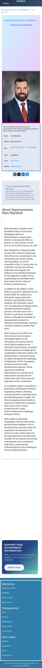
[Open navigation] (6, 3)
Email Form (15, 161)
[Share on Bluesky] (27, 174)
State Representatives (9, 10)
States (4, 651)
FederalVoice (6, 655)
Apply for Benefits (8, 588)
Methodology (7, 622)
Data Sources (7, 602)
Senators (5, 641)
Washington (24, 10)
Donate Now (14, 567)
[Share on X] (19, 174)
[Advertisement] (21, 49)
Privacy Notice (7, 626)
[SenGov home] (21, 1)
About (4, 612)
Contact (5, 617)
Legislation (6, 646)
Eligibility (5, 593)
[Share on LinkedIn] (23, 174)
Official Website (16, 166)
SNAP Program (7, 598)
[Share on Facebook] (15, 174)
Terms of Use (7, 631)
